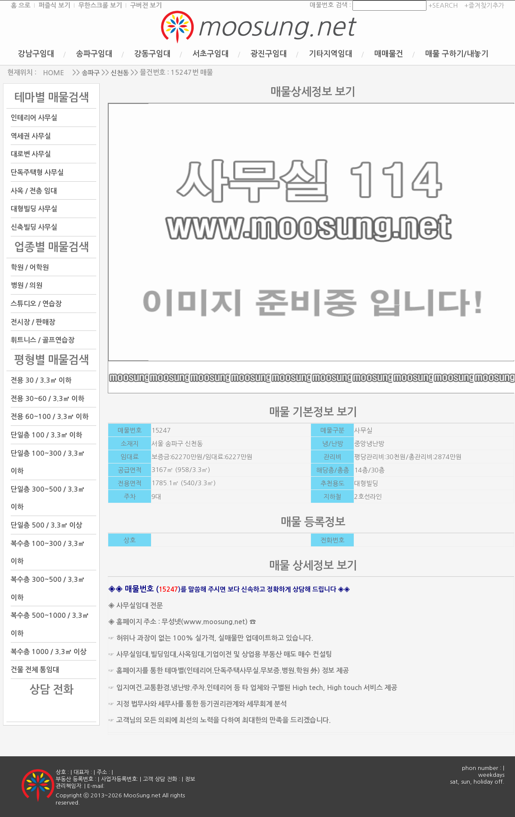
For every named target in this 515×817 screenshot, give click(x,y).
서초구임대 (210, 54)
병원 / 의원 (26, 285)
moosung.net (275, 26)
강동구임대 (152, 54)
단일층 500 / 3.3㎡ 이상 (46, 525)
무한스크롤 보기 (100, 5)
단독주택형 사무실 (37, 172)
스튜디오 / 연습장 (36, 304)
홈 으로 (20, 5)
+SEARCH (442, 5)
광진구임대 (269, 54)
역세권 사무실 (31, 136)
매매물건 (388, 54)
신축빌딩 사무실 (34, 227)
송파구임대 (94, 54)
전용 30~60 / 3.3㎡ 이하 (47, 398)
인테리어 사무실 (34, 118)
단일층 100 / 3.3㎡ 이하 (46, 435)
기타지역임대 (330, 54)
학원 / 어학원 (30, 267)
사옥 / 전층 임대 (34, 190)
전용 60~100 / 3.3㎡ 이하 (50, 416)
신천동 (120, 73)
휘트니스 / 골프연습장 (42, 340)
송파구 (91, 73)
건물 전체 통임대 (35, 670)
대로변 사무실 (31, 154)
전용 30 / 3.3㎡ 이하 (41, 380)
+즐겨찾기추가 (484, 5)
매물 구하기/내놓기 (456, 54)
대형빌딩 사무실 (34, 209)
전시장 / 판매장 (33, 322)
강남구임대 (36, 54)
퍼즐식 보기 (54, 5)
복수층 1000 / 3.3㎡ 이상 (48, 651)
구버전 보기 (146, 5)
